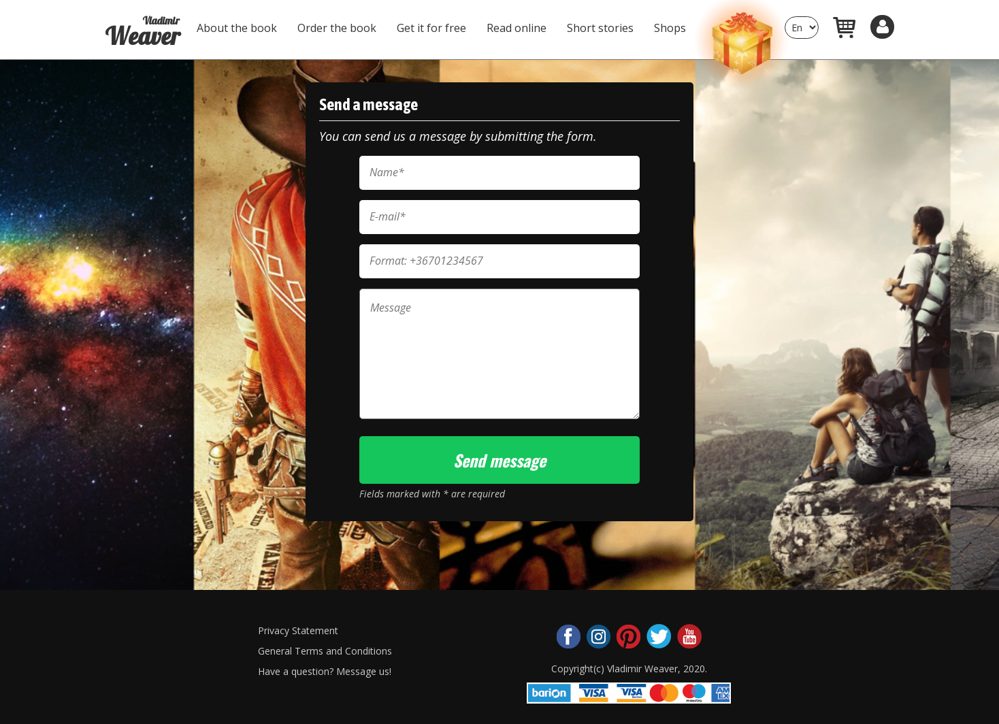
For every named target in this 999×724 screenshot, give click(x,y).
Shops (670, 27)
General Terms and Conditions (325, 650)
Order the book (336, 27)
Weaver (142, 26)
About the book (237, 27)
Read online (516, 27)
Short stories (600, 27)
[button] (882, 27)
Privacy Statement (298, 630)
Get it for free (431, 27)
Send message (499, 460)
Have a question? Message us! (324, 671)
